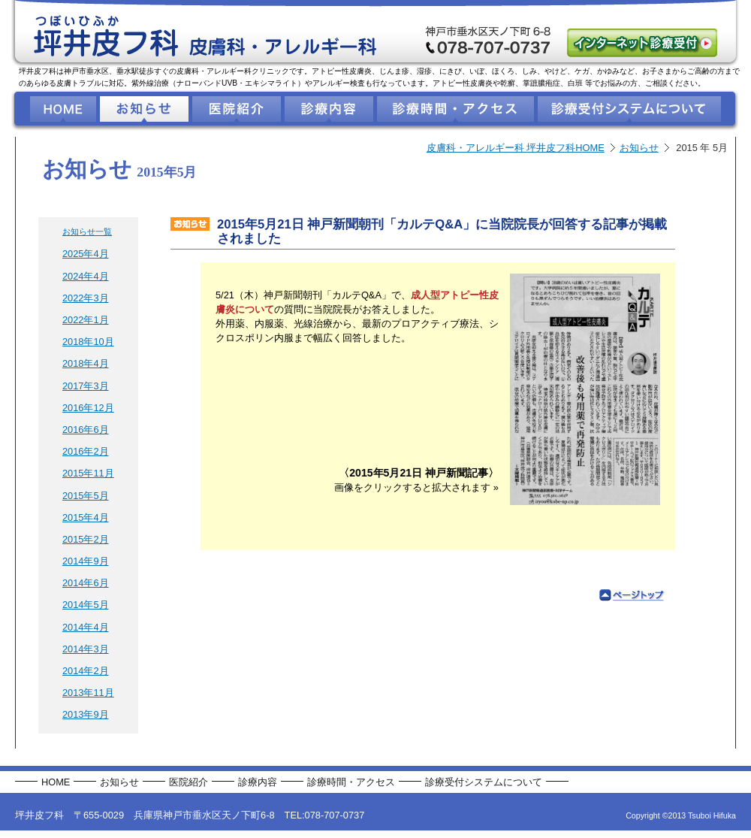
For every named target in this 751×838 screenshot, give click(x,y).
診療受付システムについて (483, 782)
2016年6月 (85, 429)
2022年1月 (85, 319)
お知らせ (639, 147)
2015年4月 (85, 517)
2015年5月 (85, 495)
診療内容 (257, 782)
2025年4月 (85, 253)
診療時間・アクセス (351, 782)
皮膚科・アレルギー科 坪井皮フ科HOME (516, 147)
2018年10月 (88, 341)
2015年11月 (88, 473)
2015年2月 (85, 539)
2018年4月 (85, 363)
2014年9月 (85, 561)
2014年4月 (85, 627)
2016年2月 (85, 451)
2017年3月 (85, 386)
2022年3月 (85, 298)
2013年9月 (85, 714)
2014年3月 (85, 649)
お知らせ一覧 (87, 231)
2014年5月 (85, 604)
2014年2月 (85, 670)
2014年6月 (85, 582)
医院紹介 (188, 782)
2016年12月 (88, 407)
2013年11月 (88, 692)
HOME (55, 782)
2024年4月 (85, 276)
